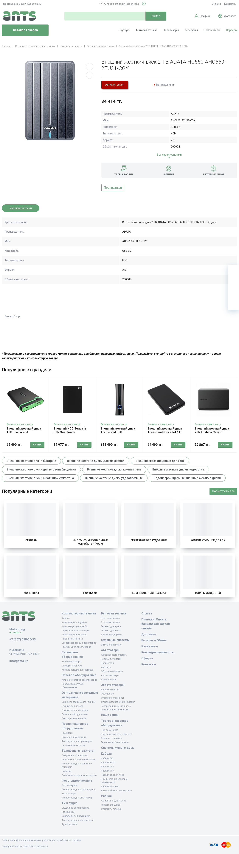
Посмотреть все (223, 491)
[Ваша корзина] (233, 270)
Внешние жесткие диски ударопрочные (114, 478)
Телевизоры (171, 30)
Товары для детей (208, 592)
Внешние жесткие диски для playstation (96, 461)
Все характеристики (169, 154)
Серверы (231, 30)
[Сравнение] (233, 292)
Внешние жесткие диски (20, 424)
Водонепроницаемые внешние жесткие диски (187, 478)
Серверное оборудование (149, 540)
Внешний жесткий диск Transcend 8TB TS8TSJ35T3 (118, 432)
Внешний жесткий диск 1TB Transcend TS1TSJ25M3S (24, 432)
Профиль (205, 16)
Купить (37, 444)
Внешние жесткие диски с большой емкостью (40, 478)
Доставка (230, 16)
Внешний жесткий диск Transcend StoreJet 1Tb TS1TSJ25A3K (165, 432)
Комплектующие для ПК (207, 540)
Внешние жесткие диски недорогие (178, 469)
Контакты (230, 3)
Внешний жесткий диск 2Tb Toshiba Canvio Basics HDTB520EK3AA (212, 432)
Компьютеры (212, 30)
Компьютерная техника (149, 592)
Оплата (216, 3)
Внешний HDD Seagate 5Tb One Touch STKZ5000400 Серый (70, 432)
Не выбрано (17, 632)
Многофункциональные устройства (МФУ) (90, 542)
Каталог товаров (21, 30)
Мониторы (31, 592)
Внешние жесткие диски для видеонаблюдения (41, 469)
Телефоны (191, 30)
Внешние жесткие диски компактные (114, 469)
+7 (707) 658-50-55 (110, 3)
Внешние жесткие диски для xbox (160, 461)
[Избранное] (233, 281)
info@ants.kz (131, 3)
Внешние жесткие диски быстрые (31, 461)
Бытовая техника (146, 30)
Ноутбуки (124, 30)
